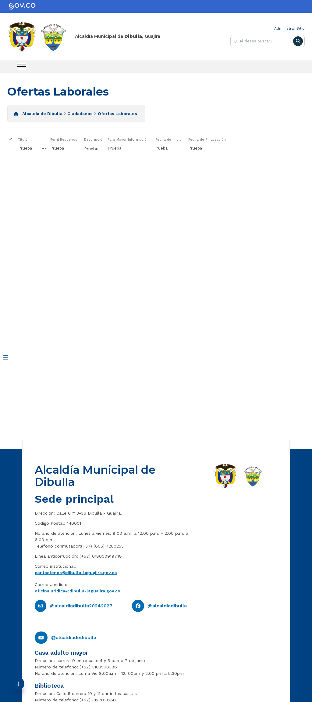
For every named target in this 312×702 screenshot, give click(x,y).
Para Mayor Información (128, 140)
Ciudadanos (80, 113)
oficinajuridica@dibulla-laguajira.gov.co (77, 590)
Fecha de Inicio (168, 140)
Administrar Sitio (289, 28)
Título (22, 140)
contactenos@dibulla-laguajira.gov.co (76, 572)
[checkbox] (11, 139)
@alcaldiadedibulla (73, 637)
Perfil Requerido (63, 140)
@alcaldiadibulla (167, 606)
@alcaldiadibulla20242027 (81, 606)
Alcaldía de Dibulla (42, 113)
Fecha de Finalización (207, 140)
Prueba (25, 148)
